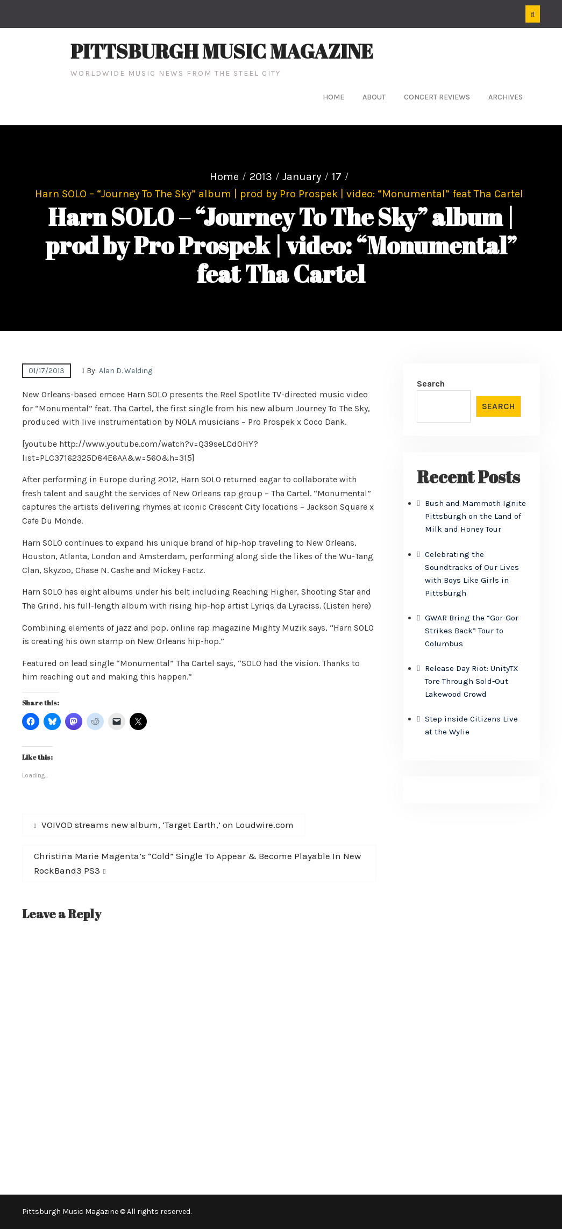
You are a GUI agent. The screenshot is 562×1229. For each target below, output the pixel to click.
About (374, 97)
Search (431, 383)
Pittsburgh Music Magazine (221, 51)
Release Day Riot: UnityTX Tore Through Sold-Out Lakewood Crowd (471, 681)
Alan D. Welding (125, 370)
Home (333, 97)
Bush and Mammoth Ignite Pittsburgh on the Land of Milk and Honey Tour (475, 516)
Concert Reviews (437, 97)
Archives (505, 97)
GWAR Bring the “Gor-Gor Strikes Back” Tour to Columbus (471, 630)
